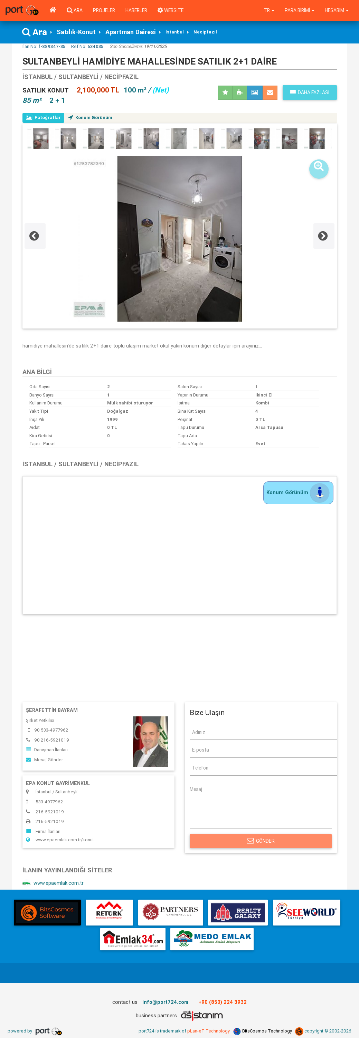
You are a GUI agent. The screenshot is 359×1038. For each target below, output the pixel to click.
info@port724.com (165, 1002)
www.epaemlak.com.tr (53, 883)
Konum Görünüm (90, 117)
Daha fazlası (309, 92)
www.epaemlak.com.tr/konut (60, 840)
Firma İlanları (43, 831)
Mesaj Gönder (44, 760)
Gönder (261, 841)
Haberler (136, 10)
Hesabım (337, 10)
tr (269, 10)
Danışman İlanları (47, 750)
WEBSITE (170, 10)
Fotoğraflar (43, 117)
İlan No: (43, 46)
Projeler (104, 10)
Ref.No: (87, 46)
